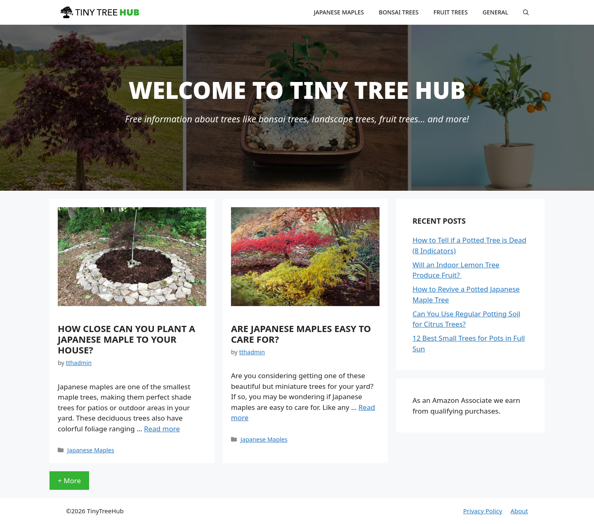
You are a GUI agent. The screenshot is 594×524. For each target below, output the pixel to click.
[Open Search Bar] (526, 12)
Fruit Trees (451, 12)
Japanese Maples (339, 12)
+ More (69, 480)
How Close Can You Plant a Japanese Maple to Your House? (126, 339)
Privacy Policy (482, 511)
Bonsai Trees (398, 12)
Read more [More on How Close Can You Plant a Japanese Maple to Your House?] (162, 428)
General (495, 12)
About (519, 511)
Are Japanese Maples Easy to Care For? (301, 333)
